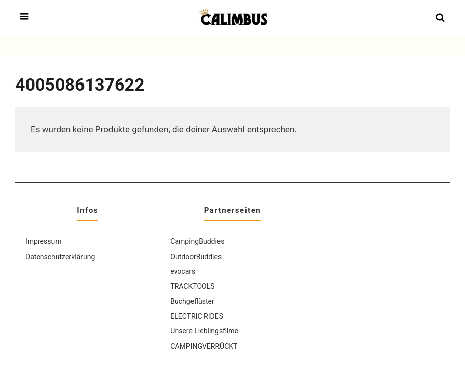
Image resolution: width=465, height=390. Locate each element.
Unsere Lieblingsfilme (204, 331)
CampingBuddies (197, 241)
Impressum (43, 241)
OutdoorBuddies (196, 257)
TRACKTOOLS (192, 286)
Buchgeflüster (192, 301)
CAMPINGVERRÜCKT (203, 346)
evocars (182, 271)
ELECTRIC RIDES (196, 316)
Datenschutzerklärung (60, 257)
